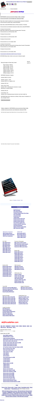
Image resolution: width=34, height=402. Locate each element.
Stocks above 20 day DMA (8, 374)
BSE (4, 326)
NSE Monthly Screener (19, 269)
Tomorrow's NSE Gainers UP (20, 245)
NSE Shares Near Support (26, 287)
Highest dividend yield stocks (20, 226)
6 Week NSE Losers (18, 261)
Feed (17, 385)
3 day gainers (6, 353)
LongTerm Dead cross (23, 303)
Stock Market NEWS (18, 211)
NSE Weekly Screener (19, 267)
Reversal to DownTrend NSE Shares (10, 289)
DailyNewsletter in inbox (8, 336)
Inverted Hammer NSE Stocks (9, 311)
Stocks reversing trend (8, 368)
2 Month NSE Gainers (7, 269)
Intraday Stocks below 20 (19, 221)
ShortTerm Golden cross (24, 296)
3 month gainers (6, 360)
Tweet (22, 200)
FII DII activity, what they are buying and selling (13, 339)
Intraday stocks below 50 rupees (10, 344)
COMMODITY (8, 326)
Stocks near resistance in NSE (9, 371)
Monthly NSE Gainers (7, 266)
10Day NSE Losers (6, 249)
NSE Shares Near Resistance (27, 289)
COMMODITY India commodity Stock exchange (17, 392)
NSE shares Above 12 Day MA (9, 298)
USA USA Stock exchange (22, 396)
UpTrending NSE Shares (8, 290)
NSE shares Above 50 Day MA (9, 300)
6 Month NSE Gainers (7, 274)
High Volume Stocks (19, 278)
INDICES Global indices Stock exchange (21, 395)
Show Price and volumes (5, 100)
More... (14, 327)
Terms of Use (4, 387)
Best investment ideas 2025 (9, 348)
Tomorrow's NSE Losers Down (20, 246)
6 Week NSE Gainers (18, 260)
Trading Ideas (16, 217)
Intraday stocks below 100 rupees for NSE (12, 342)
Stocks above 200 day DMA (9, 377)
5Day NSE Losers (6, 246)
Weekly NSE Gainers (18, 251)
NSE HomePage (17, 210)
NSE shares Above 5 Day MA (9, 296)
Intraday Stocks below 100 (19, 218)
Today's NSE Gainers (21, 235)
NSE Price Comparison (8, 235)
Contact (16, 387)
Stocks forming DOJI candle (9, 378)
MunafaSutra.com (15, 388)
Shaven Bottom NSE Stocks (8, 315)
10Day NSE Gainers (7, 248)
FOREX (20, 326)
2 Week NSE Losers (18, 255)
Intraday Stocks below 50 (19, 220)
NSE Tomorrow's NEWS (19, 228)
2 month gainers (6, 358)
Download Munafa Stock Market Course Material (16, 1)
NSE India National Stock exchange (9, 391)
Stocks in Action (18, 274)
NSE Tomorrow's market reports (21, 244)
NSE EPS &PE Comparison (8, 234)
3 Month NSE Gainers (7, 271)
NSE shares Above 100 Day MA (9, 302)
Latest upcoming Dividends (9, 338)
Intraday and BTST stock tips (20, 224)
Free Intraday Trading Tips (19, 222)
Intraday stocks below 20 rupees (10, 345)
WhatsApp (15, 200)
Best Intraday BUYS (21, 233)
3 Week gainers (6, 365)
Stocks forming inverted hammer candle (11, 381)
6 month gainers (6, 361)
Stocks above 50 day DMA (8, 375)
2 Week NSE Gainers (18, 254)
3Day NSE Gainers (6, 242)
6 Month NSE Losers (7, 276)
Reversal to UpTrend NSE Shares (10, 287)
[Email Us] (12, 4)
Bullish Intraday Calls (19, 281)
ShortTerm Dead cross (23, 300)
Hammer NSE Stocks (7, 310)
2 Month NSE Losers (7, 270)
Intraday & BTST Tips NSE (20, 279)
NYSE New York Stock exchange (21, 393)
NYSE (17, 326)
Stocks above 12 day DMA (8, 373)
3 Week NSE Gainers (18, 257)
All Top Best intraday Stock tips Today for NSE (13, 347)
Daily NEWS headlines (8, 335)
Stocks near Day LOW (19, 277)
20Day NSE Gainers (7, 250)
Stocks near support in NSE (9, 370)
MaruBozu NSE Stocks (7, 312)
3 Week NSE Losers (18, 258)
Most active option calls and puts (10, 341)
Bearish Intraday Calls (19, 282)
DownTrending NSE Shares (8, 291)
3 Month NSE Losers (7, 273)
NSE (1, 326)
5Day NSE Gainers (6, 245)
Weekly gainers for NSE (8, 363)
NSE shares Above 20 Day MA (9, 299)
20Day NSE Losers (6, 252)
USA (31, 326)
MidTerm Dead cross (23, 302)
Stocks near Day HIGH (19, 275)
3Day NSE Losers (6, 244)
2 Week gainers (6, 364)
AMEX (28, 326)
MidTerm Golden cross (23, 298)
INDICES (24, 326)
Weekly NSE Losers (18, 253)
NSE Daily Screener (19, 266)
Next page (19, 53)
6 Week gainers (6, 367)
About (19, 387)
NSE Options (10, 327)
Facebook (18, 200)
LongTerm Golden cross (24, 299)
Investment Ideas (17, 215)
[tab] (7, 4)
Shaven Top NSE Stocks (8, 314)
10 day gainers (6, 355)
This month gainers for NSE (9, 357)
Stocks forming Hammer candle (10, 380)
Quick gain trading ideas (8, 350)
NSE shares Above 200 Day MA (9, 303)
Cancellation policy (25, 387)
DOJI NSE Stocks (6, 308)
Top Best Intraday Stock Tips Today (21, 213)
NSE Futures (3, 327)
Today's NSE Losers (21, 237)
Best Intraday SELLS (21, 234)
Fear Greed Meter (17, 214)
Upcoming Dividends (18, 225)
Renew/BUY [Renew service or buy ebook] (29, 1)
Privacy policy (11, 387)
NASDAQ (13, 326)
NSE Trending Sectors (7, 233)
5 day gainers (6, 354)
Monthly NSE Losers (7, 267)
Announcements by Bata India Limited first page (8, 53)
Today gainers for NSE (8, 351)
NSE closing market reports (20, 242)
